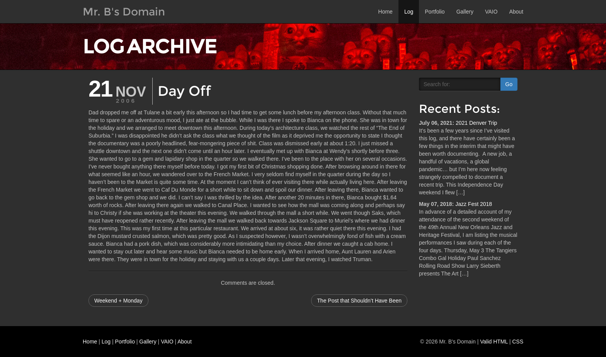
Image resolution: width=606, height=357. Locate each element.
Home (385, 11)
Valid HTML (494, 341)
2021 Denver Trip (476, 123)
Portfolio (434, 11)
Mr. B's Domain (124, 11)
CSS (517, 341)
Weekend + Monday (118, 301)
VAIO (491, 11)
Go (508, 84)
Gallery (464, 11)
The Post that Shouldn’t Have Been (359, 301)
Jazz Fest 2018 (473, 204)
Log (408, 11)
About (516, 11)
